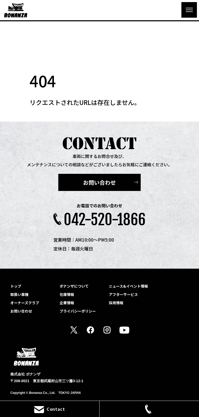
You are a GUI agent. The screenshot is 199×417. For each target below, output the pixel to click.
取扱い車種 (19, 294)
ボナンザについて (74, 286)
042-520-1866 (105, 219)
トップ (15, 286)
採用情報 (116, 302)
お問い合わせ (99, 182)
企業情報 (67, 302)
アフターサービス (123, 294)
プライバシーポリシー (78, 311)
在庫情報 (67, 294)
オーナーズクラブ (24, 302)
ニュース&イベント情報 (128, 286)
